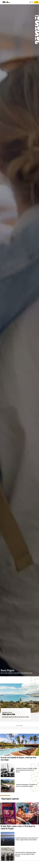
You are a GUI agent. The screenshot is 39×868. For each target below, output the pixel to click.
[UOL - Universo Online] (9, 2)
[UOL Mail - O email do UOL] (30, 2)
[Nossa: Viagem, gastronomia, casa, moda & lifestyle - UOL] (5, 2)
